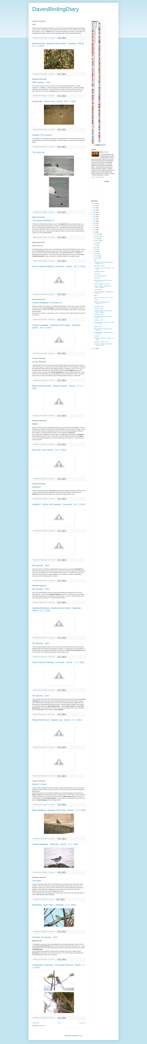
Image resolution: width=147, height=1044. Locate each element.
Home (59, 1023)
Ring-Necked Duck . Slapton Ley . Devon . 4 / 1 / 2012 (57, 720)
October (96, 238)
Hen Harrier (37, 245)
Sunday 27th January (42, 135)
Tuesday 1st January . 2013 (45, 937)
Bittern (35, 424)
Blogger (80, 1035)
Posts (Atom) (42, 1025)
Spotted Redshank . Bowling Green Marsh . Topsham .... (103, 311)
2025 (94, 205)
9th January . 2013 (40, 565)
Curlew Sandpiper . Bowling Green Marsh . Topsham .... (102, 286)
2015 (94, 227)
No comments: (51, 37)
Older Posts (82, 1023)
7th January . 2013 (40, 643)
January (96, 258)
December (97, 234)
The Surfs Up (38, 152)
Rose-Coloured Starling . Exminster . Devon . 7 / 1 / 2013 (58, 662)
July (95, 245)
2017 (94, 223)
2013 (94, 232)
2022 (94, 212)
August (96, 242)
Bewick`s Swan (39, 784)
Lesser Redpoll (39, 361)
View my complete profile (97, 177)
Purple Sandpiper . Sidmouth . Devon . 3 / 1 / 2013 (55, 844)
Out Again (36, 880)
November (97, 236)
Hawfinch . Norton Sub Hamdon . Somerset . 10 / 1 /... (102, 302)
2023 (94, 210)
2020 (94, 216)
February (96, 256)
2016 (94, 225)
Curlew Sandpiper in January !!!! (47, 302)
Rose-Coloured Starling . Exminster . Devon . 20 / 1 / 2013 (58, 266)
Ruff (34, 24)
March (96, 253)
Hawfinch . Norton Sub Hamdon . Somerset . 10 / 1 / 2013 (58, 504)
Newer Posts (36, 1023)
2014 (94, 229)
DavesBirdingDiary (55, 9)
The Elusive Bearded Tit (43, 220)
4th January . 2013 (40, 695)
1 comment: (51, 899)
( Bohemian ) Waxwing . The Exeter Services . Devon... (103, 344)
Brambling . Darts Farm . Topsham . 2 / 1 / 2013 (54, 905)
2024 (94, 207)
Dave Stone (105, 152)
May (95, 249)
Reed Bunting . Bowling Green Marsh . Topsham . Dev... (103, 263)
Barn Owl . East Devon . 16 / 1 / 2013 (49, 450)
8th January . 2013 (40, 589)
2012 (94, 348)
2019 (94, 218)
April (95, 251)
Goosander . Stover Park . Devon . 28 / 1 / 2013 (54, 101)
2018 (94, 221)
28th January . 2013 (41, 82)
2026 (94, 203)
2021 (94, 214)
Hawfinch (36, 487)
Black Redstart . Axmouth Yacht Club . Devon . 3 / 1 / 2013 (59, 810)
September (97, 240)
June (95, 247)
